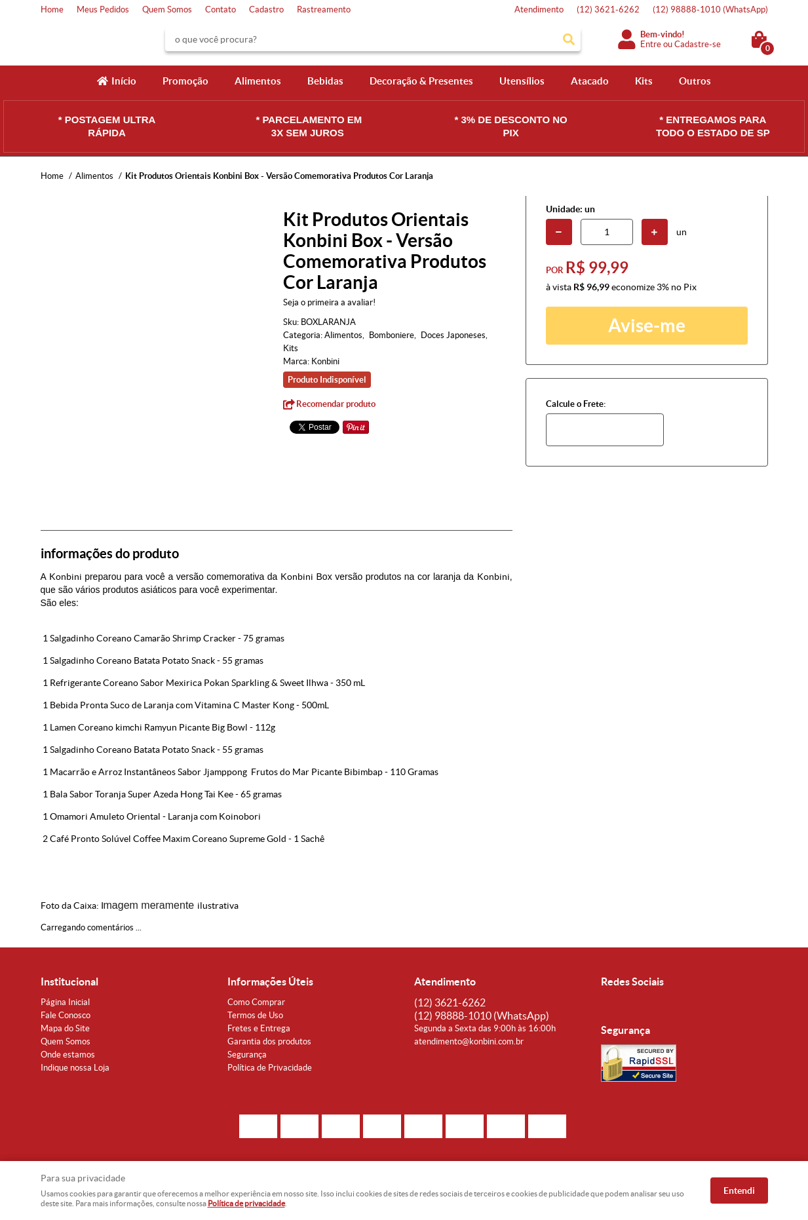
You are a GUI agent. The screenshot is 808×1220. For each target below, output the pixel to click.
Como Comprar (256, 1002)
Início (123, 80)
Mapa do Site (65, 1028)
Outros (695, 80)
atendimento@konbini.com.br (469, 1041)
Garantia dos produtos (269, 1041)
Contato (220, 9)
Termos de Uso (255, 1015)
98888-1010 (710, 9)
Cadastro (266, 9)
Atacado (590, 80)
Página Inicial (65, 1002)
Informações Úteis (270, 981)
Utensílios (522, 80)
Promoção (185, 80)
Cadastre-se (697, 44)
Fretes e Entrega (258, 1028)
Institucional (69, 981)
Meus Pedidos (103, 9)
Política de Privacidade (269, 1068)
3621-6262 (608, 9)
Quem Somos (167, 9)
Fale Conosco (65, 1015)
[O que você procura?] (569, 39)
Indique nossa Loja (75, 1068)
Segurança (247, 1054)
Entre (650, 44)
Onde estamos (68, 1054)
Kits (644, 80)
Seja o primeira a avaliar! (329, 302)
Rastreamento (324, 9)
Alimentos (258, 80)
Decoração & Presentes (421, 80)
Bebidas (325, 80)
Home (52, 9)
